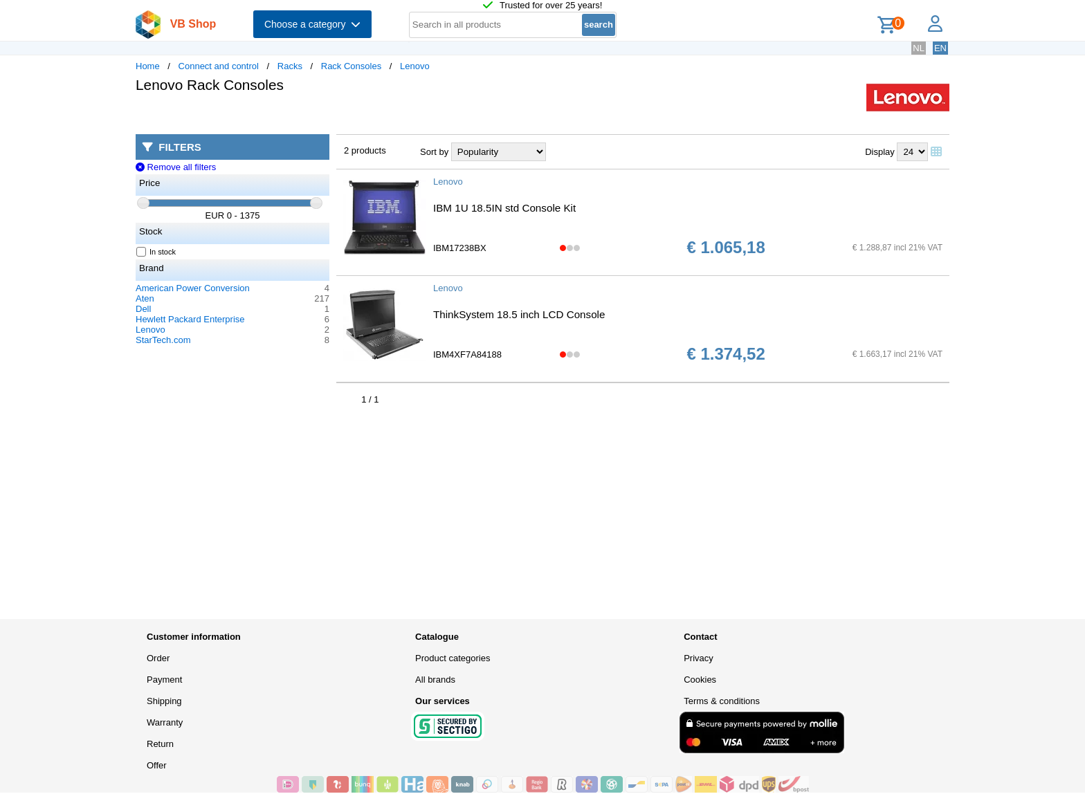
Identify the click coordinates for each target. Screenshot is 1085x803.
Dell (143, 309)
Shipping (164, 701)
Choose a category (312, 24)
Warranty (165, 722)
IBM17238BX (459, 248)
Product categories (452, 658)
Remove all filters (176, 167)
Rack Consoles (351, 66)
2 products (365, 150)
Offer (157, 765)
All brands (435, 679)
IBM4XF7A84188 (467, 354)
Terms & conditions (722, 701)
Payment (164, 679)
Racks (289, 66)
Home (148, 66)
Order (158, 658)
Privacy (698, 658)
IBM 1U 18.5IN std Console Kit (504, 208)
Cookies (700, 679)
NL (918, 48)
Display (880, 152)
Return (160, 744)
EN (940, 48)
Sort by (434, 152)
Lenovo (415, 66)
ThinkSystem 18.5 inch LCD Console (519, 314)
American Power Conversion (193, 288)
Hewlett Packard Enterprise (190, 319)
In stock (156, 252)
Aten (145, 298)
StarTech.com (163, 340)
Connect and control (219, 66)
